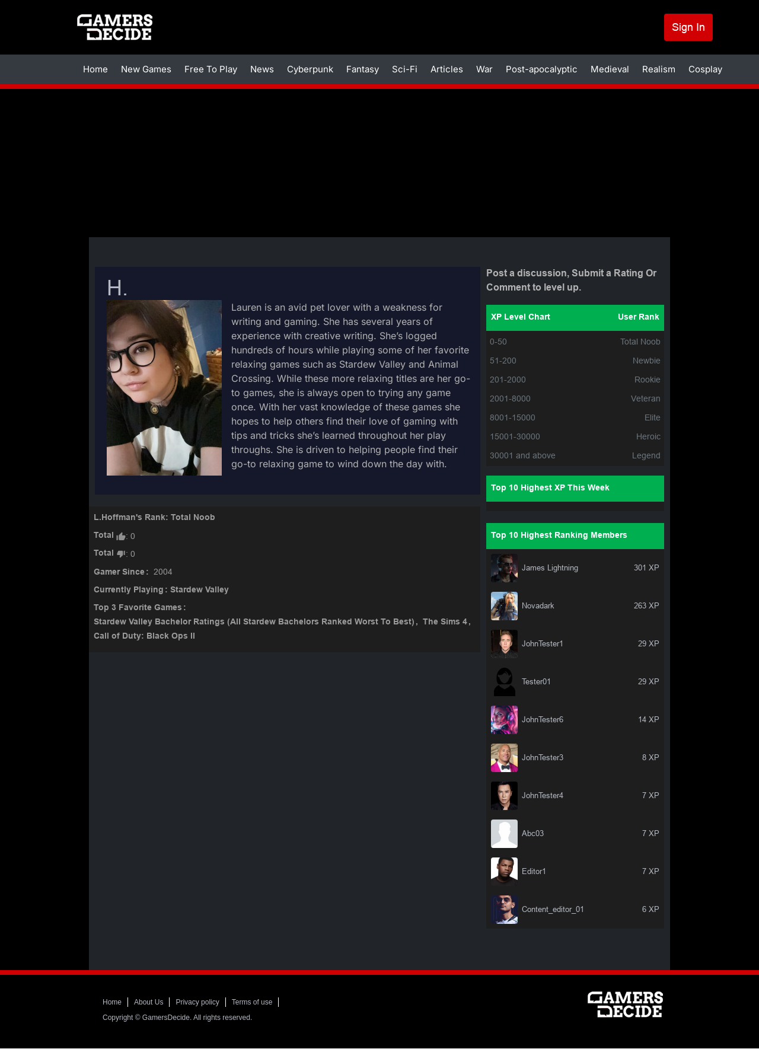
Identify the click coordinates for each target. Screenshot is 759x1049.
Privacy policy (197, 1002)
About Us (148, 1002)
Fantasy (362, 69)
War (484, 69)
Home (95, 69)
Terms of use (252, 1002)
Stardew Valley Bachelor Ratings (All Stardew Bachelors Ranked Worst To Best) (254, 622)
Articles (446, 69)
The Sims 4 (445, 622)
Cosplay (705, 69)
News (262, 69)
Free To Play (210, 69)
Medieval (610, 69)
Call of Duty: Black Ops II (144, 636)
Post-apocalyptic (542, 69)
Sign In (688, 27)
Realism (658, 69)
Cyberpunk (310, 69)
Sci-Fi (404, 69)
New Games (146, 69)
